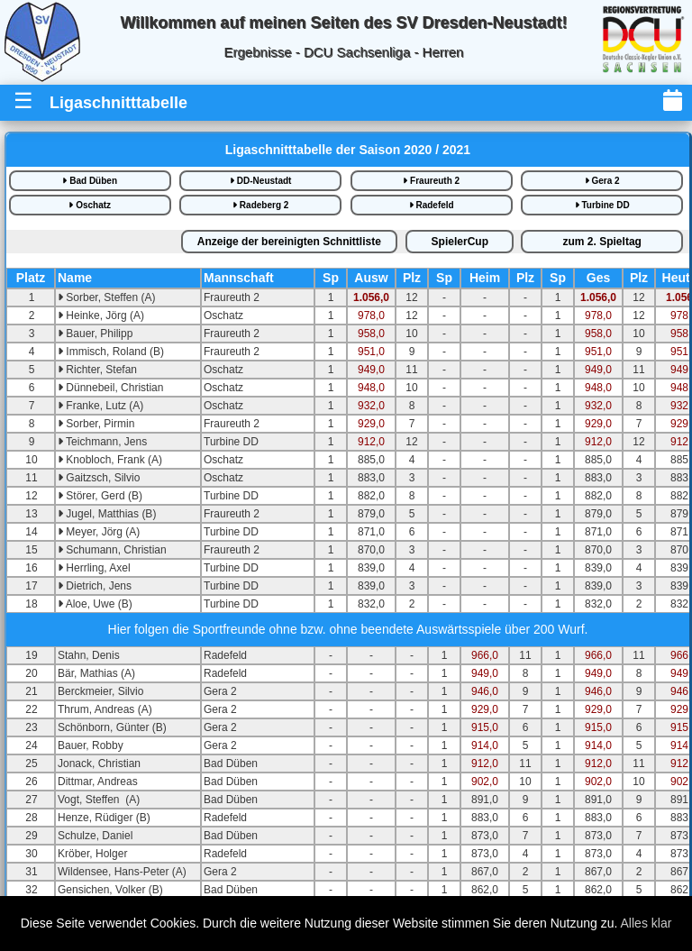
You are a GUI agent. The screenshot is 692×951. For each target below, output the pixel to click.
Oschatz (89, 205)
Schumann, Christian (112, 550)
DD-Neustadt (260, 181)
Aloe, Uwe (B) (95, 604)
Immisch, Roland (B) (111, 351)
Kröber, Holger (92, 853)
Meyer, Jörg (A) (99, 532)
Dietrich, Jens (95, 586)
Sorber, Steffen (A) (107, 297)
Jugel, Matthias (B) (107, 514)
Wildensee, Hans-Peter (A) (122, 871)
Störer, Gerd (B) (100, 495)
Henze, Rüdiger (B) (104, 817)
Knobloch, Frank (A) (110, 459)
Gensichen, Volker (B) (110, 889)
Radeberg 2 (260, 205)
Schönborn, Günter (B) (112, 727)
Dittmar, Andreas (98, 781)
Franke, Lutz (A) (100, 405)
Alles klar (646, 923)
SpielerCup (460, 241)
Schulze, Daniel (95, 835)
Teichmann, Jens (102, 441)
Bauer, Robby (90, 745)
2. (602, 241)
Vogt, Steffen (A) (99, 799)
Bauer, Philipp (95, 333)
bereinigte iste (289, 241)
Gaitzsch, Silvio (99, 477)
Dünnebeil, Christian (110, 387)
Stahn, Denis (89, 655)
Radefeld (431, 205)
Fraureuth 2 (431, 181)
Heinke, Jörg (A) (101, 315)
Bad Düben (89, 181)
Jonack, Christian (99, 763)
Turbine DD (602, 205)
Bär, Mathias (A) (96, 673)
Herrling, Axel (94, 568)
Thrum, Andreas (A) (105, 709)
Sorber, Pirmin (96, 423)
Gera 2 (602, 181)
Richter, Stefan (97, 369)
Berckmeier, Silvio (100, 691)
